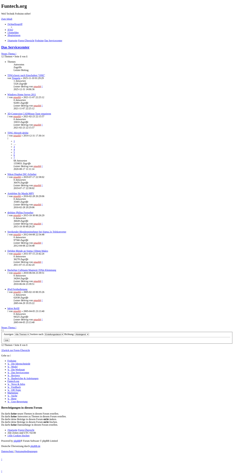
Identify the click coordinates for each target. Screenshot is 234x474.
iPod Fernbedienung (17, 289)
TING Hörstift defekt (17, 133)
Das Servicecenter (15, 47)
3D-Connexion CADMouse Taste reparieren (29, 113)
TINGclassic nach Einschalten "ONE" (26, 75)
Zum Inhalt (6, 19)
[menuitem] (10, 29)
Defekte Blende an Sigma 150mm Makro (27, 251)
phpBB (17, 441)
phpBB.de (35, 446)
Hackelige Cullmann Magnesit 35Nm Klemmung (31, 270)
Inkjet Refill (13, 308)
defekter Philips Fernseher (20, 212)
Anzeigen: (16, 334)
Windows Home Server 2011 (21, 94)
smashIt (37, 86)
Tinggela (16, 78)
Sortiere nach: (47, 334)
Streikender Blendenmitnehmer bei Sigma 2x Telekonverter (36, 231)
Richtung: (76, 334)
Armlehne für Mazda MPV (20, 193)
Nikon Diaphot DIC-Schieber (21, 174)
